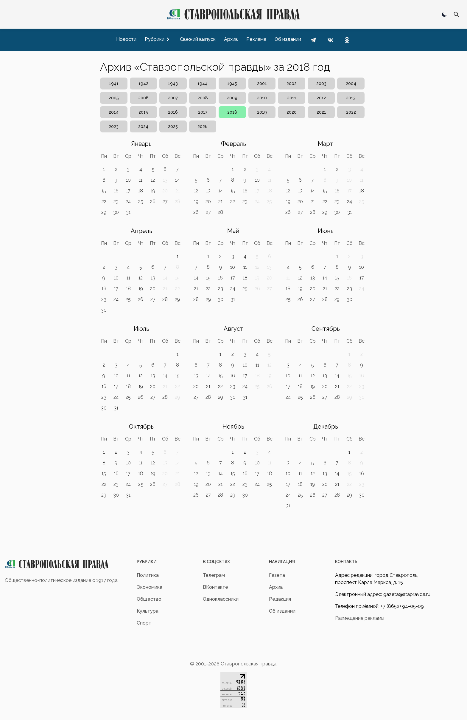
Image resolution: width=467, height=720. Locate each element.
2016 (173, 112)
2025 (173, 126)
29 (103, 212)
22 (104, 201)
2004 (351, 83)
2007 (173, 97)
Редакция (280, 599)
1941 (114, 83)
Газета (277, 575)
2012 (321, 97)
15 (104, 191)
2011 (291, 97)
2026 (202, 126)
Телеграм (214, 575)
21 (220, 201)
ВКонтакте (215, 587)
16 (116, 191)
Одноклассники (221, 599)
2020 (292, 112)
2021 (321, 112)
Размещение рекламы (359, 618)
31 (128, 212)
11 (140, 180)
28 (220, 212)
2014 (114, 112)
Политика (148, 575)
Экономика (149, 587)
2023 (114, 126)
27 (165, 201)
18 (140, 191)
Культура (147, 611)
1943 (173, 83)
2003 (321, 83)
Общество (149, 599)
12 (153, 180)
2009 (232, 97)
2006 (143, 97)
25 (140, 201)
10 (128, 180)
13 (208, 191)
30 (116, 212)
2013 (351, 97)
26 (152, 201)
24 (128, 201)
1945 (232, 83)
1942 (143, 83)
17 (128, 191)
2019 (262, 112)
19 (153, 191)
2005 (114, 97)
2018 (232, 112)
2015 (143, 112)
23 (116, 201)
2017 (202, 112)
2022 (351, 112)
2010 (262, 97)
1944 (202, 83)
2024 (143, 126)
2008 (202, 97)
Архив (276, 587)
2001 (262, 83)
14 (177, 180)
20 (208, 201)
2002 (292, 83)
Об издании (282, 611)
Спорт (144, 623)
